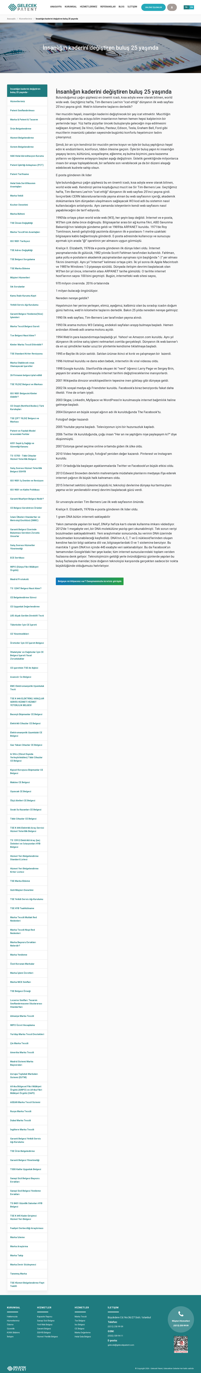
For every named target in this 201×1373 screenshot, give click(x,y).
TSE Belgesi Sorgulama (22, 259)
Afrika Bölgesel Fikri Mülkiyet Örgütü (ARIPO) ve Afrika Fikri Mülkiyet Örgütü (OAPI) (26, 1090)
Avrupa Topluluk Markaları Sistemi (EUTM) (24, 1076)
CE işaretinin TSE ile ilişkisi (24, 668)
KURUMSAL (71, 6)
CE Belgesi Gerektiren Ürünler (26, 508)
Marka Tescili (81, 1316)
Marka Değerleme (83, 1332)
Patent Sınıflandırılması (22, 110)
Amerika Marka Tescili (22, 1052)
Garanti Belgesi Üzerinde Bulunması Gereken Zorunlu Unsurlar (25, 533)
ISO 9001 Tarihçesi (20, 241)
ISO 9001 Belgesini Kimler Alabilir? (23, 395)
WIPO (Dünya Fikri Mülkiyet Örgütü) (24, 569)
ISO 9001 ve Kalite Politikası (25, 489)
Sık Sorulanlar (17, 286)
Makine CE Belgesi (20, 782)
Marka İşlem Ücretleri (21, 973)
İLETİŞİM (132, 6)
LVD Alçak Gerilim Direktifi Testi (27, 615)
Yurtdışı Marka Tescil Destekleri (27, 1034)
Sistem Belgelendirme (22, 147)
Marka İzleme (17, 1237)
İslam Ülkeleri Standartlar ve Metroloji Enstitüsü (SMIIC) (25, 519)
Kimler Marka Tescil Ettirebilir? (26, 344)
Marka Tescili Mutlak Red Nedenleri (23, 919)
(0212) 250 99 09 (115, 1326)
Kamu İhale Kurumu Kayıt (23, 295)
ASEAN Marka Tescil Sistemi (25, 1102)
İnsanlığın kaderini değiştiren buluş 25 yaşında (25, 91)
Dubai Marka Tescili (20, 1120)
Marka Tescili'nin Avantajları (25, 232)
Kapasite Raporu (44, 1316)
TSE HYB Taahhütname (22, 908)
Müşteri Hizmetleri (20, 277)
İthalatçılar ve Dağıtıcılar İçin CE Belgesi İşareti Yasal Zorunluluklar (27, 655)
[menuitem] (70, 7)
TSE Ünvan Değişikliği (21, 223)
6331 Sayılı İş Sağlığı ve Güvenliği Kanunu (22, 445)
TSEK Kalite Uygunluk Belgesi (25, 1169)
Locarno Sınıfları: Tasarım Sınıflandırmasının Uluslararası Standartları (26, 1003)
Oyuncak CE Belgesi (20, 791)
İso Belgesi (80, 1324)
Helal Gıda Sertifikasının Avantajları (22, 185)
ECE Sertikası (17, 557)
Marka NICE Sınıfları (20, 982)
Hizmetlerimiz (25, 19)
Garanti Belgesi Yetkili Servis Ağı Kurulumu (25, 1140)
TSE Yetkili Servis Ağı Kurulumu (26, 899)
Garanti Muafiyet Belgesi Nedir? (27, 499)
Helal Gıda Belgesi (83, 1336)
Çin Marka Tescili (19, 1043)
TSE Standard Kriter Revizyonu (26, 353)
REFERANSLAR (108, 6)
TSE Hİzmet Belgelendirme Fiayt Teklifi (27, 1284)
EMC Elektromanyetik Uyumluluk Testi (27, 688)
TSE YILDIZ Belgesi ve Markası (26, 384)
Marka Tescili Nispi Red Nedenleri (22, 932)
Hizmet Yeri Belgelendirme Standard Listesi (24, 858)
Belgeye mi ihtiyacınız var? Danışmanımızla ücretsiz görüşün (89, 581)
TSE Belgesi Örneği (20, 991)
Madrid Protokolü (19, 579)
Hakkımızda (12, 1316)
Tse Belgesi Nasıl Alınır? (23, 335)
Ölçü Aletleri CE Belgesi (22, 800)
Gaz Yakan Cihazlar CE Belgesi (26, 745)
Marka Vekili (16, 195)
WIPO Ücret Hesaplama (22, 1025)
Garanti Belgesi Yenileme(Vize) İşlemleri (26, 316)
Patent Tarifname (19, 174)
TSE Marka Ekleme (20, 268)
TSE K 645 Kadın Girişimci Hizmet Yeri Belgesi (23, 1217)
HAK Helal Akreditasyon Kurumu (27, 156)
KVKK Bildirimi (13, 1332)
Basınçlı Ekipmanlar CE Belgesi (26, 714)
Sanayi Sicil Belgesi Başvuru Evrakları (25, 1180)
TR (186, 7)
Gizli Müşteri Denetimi (21, 890)
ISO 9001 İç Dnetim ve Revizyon (26, 480)
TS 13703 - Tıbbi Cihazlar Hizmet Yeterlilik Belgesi (23, 457)
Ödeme (10, 1324)
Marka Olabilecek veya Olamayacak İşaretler (22, 364)
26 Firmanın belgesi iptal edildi (26, 375)
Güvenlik (11, 1328)
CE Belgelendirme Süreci (23, 597)
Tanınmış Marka (18, 1273)
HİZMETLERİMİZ (88, 6)
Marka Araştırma (19, 1246)
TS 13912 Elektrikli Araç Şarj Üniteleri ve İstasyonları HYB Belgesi (25, 843)
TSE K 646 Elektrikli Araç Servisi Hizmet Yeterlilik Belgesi (27, 830)
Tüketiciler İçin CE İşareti (23, 624)
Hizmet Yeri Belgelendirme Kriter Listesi (24, 870)
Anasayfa (11, 19)
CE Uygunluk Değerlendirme (25, 606)
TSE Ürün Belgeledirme (22, 1151)
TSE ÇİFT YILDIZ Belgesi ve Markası (24, 420)
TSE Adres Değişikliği (21, 250)
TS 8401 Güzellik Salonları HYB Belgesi (26, 1205)
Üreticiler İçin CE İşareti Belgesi (27, 643)
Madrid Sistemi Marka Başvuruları (21, 1063)
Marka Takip (16, 1255)
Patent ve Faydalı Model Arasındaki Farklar (22, 432)
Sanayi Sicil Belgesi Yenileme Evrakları (25, 1193)
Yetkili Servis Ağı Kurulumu (24, 305)
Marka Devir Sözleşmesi (23, 1264)
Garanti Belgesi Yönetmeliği (24, 1160)
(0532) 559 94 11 (115, 1336)
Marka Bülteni (17, 214)
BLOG (121, 6)
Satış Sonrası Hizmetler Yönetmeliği (22, 547)
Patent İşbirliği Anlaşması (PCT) (27, 165)
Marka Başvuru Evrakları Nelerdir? (23, 944)
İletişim (10, 1336)
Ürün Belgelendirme (20, 128)
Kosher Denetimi (19, 204)
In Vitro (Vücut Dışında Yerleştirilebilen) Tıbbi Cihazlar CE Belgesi (26, 757)
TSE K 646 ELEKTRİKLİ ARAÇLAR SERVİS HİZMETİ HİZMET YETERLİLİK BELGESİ (27, 702)
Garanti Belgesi (44, 1328)
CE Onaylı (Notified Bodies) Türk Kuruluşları (27, 408)
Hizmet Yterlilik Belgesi (47, 1336)
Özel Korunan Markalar (22, 964)
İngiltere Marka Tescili (22, 1129)
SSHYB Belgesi (44, 1332)
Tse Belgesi (80, 1320)
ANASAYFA (56, 6)
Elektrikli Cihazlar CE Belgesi (25, 723)
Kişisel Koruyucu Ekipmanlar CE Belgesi (26, 772)
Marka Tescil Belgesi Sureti (24, 326)
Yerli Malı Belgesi (44, 1324)
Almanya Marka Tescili (22, 1016)
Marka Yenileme (18, 954)
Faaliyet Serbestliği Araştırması (26, 1228)
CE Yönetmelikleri (19, 634)
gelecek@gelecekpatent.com (121, 1345)
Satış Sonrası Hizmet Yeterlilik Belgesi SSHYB (26, 470)
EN (191, 7)
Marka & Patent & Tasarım (24, 119)
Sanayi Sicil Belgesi (45, 1320)
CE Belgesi (79, 1328)
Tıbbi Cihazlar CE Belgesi (23, 818)
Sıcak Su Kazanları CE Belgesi (25, 809)
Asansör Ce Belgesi (20, 677)
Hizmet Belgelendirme (22, 137)
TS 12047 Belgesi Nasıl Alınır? (25, 588)
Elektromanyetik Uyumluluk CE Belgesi (26, 734)
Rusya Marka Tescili (20, 1111)
